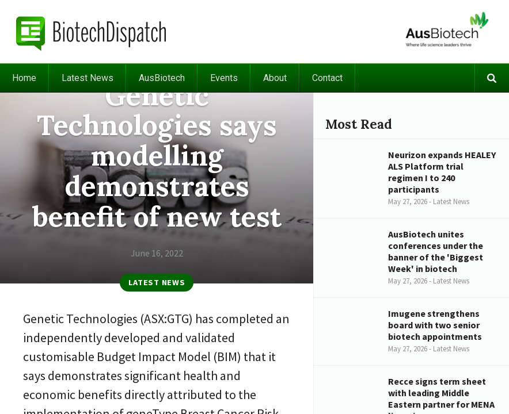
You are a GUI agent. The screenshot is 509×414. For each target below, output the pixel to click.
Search (491, 78)
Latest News (87, 77)
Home (24, 77)
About (275, 77)
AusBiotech (162, 77)
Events (224, 77)
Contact (327, 77)
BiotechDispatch (91, 31)
